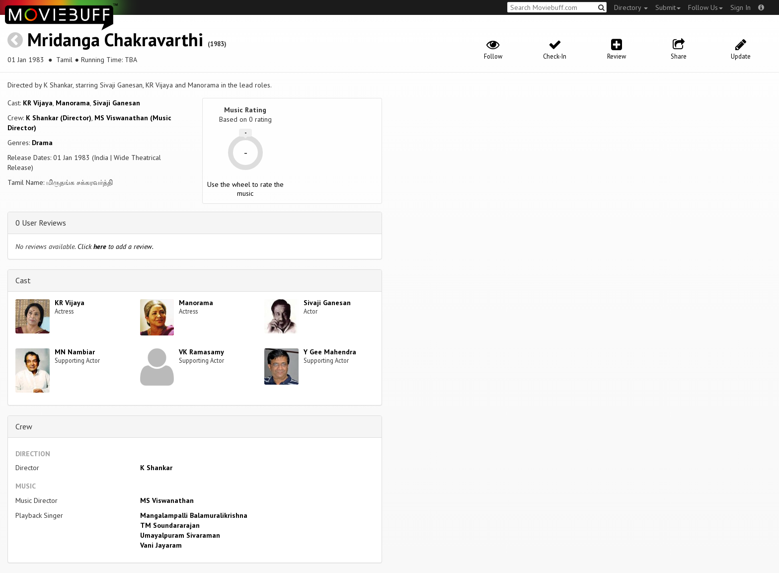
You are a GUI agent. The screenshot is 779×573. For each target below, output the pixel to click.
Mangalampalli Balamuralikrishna (193, 515)
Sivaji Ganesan (116, 102)
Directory (631, 7)
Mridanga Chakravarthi (115, 39)
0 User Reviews (40, 223)
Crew (23, 426)
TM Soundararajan (170, 525)
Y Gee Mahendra (330, 351)
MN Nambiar (75, 351)
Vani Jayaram (161, 545)
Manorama (73, 102)
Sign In (740, 7)
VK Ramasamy (201, 351)
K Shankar (156, 467)
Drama (42, 142)
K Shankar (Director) (58, 117)
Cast (23, 280)
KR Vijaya (38, 102)
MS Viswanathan (167, 500)
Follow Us (705, 7)
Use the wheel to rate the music (245, 189)
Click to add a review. (116, 246)
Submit (668, 7)
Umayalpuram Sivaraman (180, 535)
